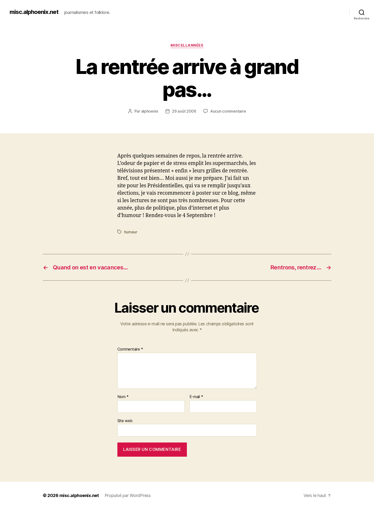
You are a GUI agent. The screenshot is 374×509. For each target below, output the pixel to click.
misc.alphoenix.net (34, 12)
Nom (123, 397)
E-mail (196, 397)
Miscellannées (187, 45)
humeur (130, 232)
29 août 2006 (184, 111)
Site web (125, 420)
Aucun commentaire (228, 111)
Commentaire (130, 349)
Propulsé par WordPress (128, 495)
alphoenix (149, 111)
